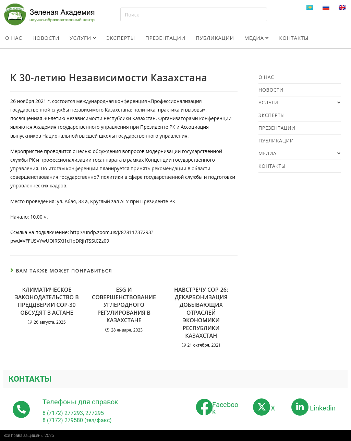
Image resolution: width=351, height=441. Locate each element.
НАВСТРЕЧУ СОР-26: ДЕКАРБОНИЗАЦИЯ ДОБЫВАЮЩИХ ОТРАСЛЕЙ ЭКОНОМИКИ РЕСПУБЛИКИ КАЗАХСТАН (201, 312)
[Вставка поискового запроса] (193, 14)
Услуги (83, 37)
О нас (13, 37)
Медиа (256, 37)
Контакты (293, 37)
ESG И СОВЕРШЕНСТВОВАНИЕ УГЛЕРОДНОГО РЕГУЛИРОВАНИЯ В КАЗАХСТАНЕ (124, 305)
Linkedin (323, 408)
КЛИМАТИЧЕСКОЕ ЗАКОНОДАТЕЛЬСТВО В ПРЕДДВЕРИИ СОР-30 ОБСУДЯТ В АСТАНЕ (47, 301)
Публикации (215, 37)
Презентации (165, 37)
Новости (46, 37)
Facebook (225, 408)
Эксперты (120, 37)
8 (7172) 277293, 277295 (73, 413)
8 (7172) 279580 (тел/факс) (77, 420)
